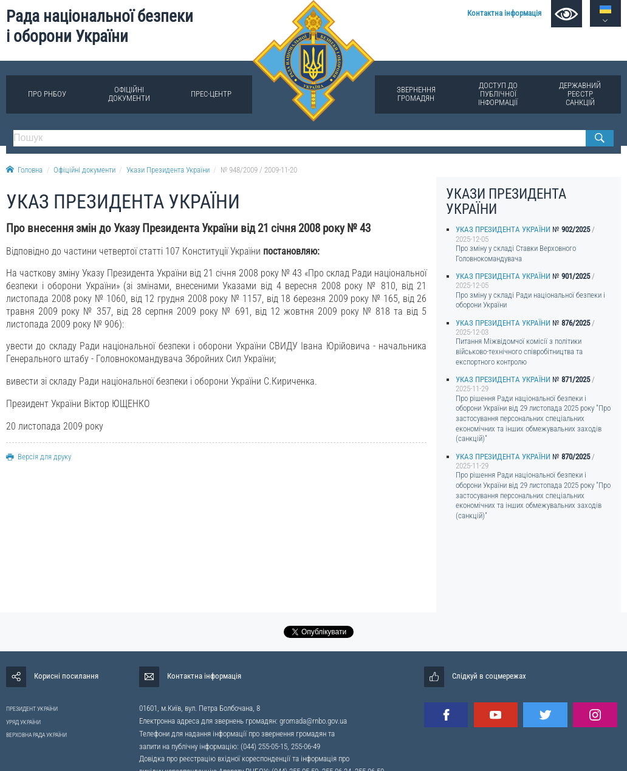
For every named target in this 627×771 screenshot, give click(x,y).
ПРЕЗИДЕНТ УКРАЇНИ (32, 709)
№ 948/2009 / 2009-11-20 (259, 169)
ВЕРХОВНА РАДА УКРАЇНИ (36, 735)
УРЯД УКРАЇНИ (23, 722)
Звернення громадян (416, 94)
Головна (24, 169)
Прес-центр (211, 93)
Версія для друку (38, 456)
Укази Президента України (168, 169)
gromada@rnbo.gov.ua (313, 720)
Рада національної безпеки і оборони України (99, 26)
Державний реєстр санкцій (580, 94)
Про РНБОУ (47, 93)
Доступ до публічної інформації (498, 94)
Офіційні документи (129, 94)
